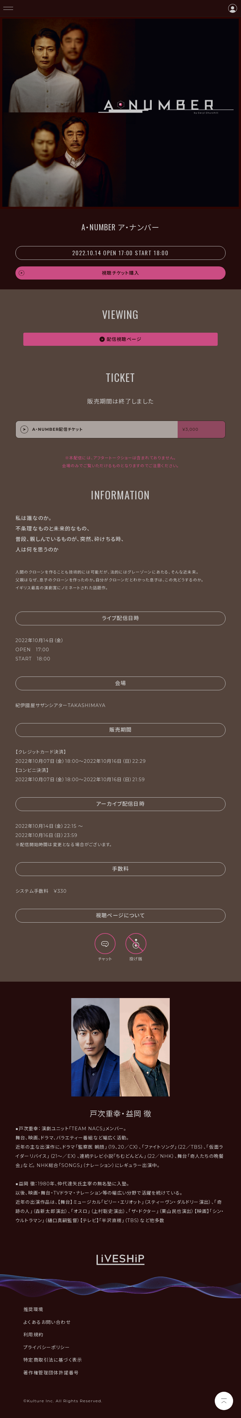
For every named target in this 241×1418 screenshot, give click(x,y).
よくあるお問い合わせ (47, 1322)
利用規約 (33, 1335)
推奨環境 (33, 1309)
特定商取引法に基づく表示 (52, 1360)
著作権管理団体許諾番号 (51, 1373)
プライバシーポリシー (46, 1347)
